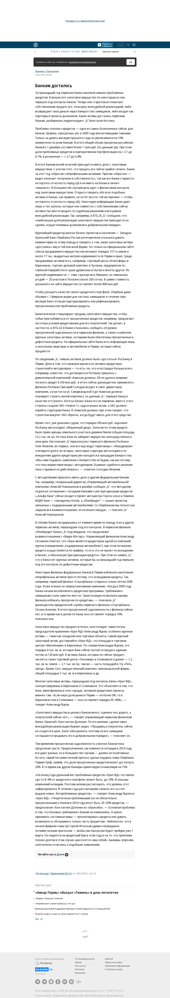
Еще (39, 919)
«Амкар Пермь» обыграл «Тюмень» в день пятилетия (76, 892)
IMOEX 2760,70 (89, 51)
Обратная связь (113, 962)
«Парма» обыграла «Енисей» (49, 898)
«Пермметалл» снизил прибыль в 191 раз (55, 903)
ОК (130, 62)
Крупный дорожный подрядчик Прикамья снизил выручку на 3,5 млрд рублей (72, 908)
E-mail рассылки (113, 969)
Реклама (79, 969)
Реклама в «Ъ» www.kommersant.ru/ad (85, 20)
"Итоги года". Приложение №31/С (53, 873)
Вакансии (80, 972)
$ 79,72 (54, 51)
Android (109, 958)
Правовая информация (117, 965)
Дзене (62, 854)
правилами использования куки (82, 62)
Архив (78, 962)
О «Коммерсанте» (85, 958)
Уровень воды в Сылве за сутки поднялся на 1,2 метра (61, 913)
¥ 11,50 (75, 51)
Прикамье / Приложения (47, 71)
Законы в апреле (110, 51)
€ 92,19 (64, 51)
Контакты (80, 965)
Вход (121, 45)
